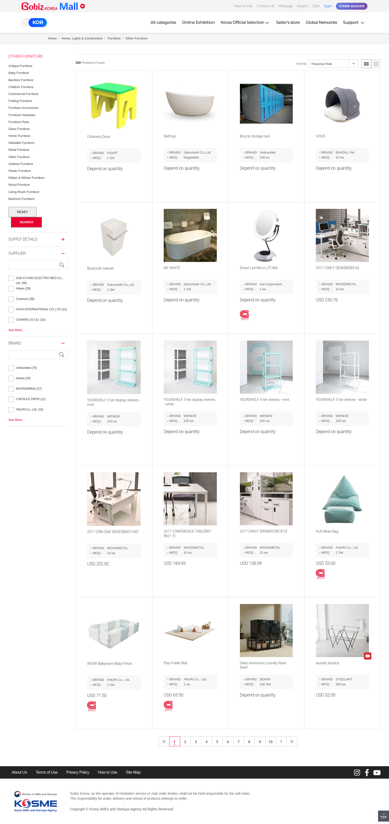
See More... (16, 330)
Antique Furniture (20, 66)
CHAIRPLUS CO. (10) (30, 319)
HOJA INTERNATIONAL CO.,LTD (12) (41, 309)
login (328, 6)
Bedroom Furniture (21, 199)
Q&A (316, 6)
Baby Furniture (18, 73)
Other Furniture (136, 38)
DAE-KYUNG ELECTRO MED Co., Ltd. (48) (39, 278)
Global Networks (321, 22)
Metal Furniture (18, 150)
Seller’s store (288, 22)
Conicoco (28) (25, 299)
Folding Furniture (20, 101)
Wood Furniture (19, 185)
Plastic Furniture (19, 171)
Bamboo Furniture (20, 80)
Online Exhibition (198, 22)
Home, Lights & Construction (82, 38)
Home (52, 38)
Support (354, 22)
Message (285, 6)
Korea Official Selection (245, 22)
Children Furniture (20, 87)
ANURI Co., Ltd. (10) (29, 409)
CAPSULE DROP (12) (31, 399)
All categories (163, 22)
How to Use (243, 6)
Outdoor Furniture (20, 164)
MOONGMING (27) (29, 388)
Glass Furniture (19, 129)
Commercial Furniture (23, 94)
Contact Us (265, 6)
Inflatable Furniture (21, 143)
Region (302, 6)
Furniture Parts (18, 122)
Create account (351, 6)
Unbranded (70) (26, 368)
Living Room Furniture (23, 192)
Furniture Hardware (21, 115)
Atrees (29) (23, 288)
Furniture (114, 38)
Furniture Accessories (23, 108)
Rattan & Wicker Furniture (26, 178)
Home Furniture (19, 136)
